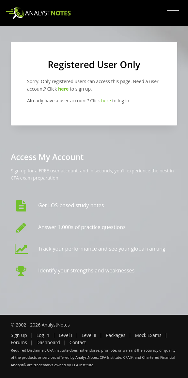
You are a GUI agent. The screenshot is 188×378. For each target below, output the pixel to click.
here (106, 100)
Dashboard (48, 342)
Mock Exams (148, 335)
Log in (43, 335)
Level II (89, 335)
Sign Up (19, 335)
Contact (78, 342)
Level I (65, 335)
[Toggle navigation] (173, 14)
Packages (115, 335)
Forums (19, 342)
